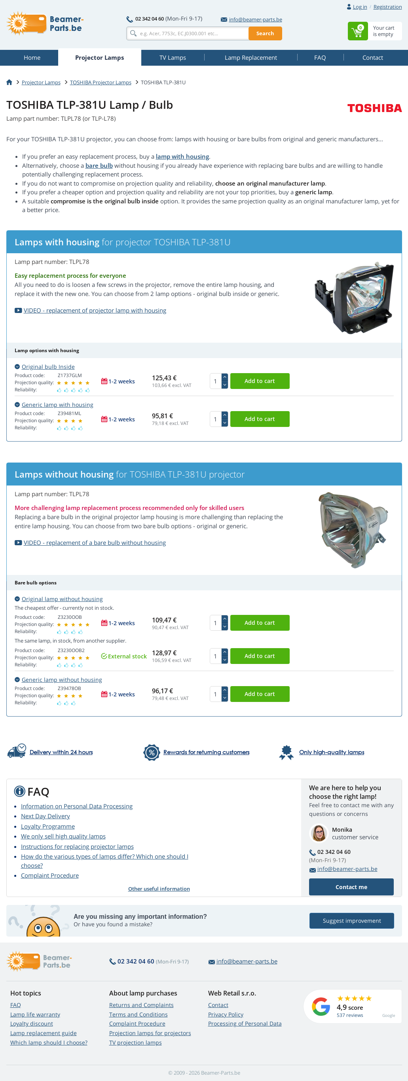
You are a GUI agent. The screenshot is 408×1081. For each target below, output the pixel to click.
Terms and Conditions (138, 1014)
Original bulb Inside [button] (45, 366)
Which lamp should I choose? (48, 1042)
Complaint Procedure (50, 875)
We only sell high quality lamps (63, 836)
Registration (388, 6)
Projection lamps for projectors (150, 1033)
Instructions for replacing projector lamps (77, 846)
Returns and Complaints (141, 1005)
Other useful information (159, 888)
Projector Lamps (41, 82)
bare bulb (99, 165)
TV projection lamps (135, 1042)
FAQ (15, 1005)
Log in (360, 6)
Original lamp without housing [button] (59, 599)
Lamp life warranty (35, 1014)
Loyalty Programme (48, 826)
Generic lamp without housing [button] (58, 679)
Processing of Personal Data (245, 1023)
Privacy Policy (225, 1014)
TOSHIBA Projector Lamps (100, 82)
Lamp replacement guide (43, 1033)
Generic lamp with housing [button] (54, 404)
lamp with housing (182, 156)
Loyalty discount (31, 1023)
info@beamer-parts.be (251, 19)
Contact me (351, 887)
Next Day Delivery (45, 816)
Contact (218, 1005)
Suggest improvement (352, 920)
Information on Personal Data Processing (77, 806)
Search (265, 33)
